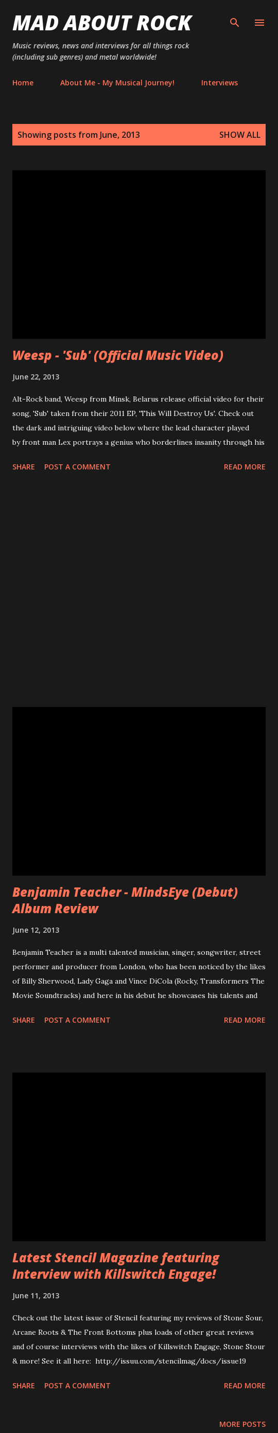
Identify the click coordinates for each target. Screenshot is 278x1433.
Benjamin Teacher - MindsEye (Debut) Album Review (125, 900)
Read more (245, 466)
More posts (242, 1424)
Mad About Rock (102, 22)
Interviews (219, 82)
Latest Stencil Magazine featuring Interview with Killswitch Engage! (115, 1265)
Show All (239, 134)
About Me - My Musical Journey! (117, 82)
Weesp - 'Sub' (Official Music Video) (117, 355)
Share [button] (23, 466)
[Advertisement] (139, 591)
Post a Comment (77, 466)
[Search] (235, 18)
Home (22, 82)
